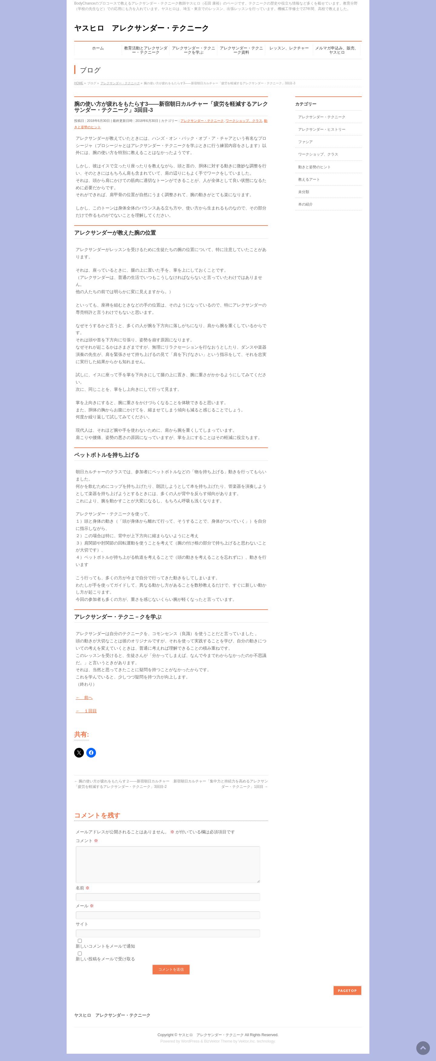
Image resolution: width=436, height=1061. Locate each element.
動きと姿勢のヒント (314, 167)
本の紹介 (305, 204)
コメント (87, 840)
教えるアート (309, 179)
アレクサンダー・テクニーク (202, 120)
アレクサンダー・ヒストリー (321, 129)
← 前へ (84, 697)
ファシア (305, 142)
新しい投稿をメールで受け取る (105, 966)
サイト (82, 931)
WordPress (190, 1048)
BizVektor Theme (218, 1048)
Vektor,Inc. (247, 1048)
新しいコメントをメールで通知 (105, 953)
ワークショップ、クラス (244, 120)
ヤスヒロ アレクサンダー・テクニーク (141, 28)
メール (85, 913)
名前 (83, 895)
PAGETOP (347, 998)
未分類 (303, 192)
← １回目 (86, 710)
